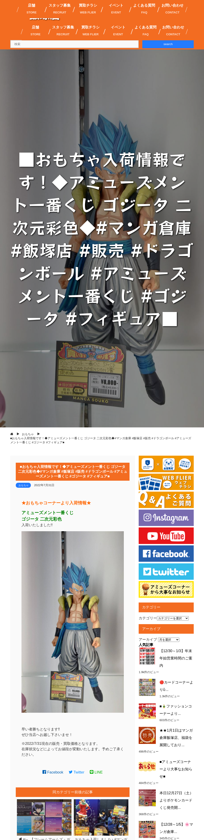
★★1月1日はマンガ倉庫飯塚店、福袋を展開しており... (176, 737)
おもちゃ (24, 485)
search (168, 44)
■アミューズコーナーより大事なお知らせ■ (175, 769)
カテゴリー (148, 618)
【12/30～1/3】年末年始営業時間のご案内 (175, 658)
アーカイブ (148, 639)
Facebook (52, 772)
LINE (96, 772)
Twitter (76, 772)
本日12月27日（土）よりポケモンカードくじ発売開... (176, 800)
